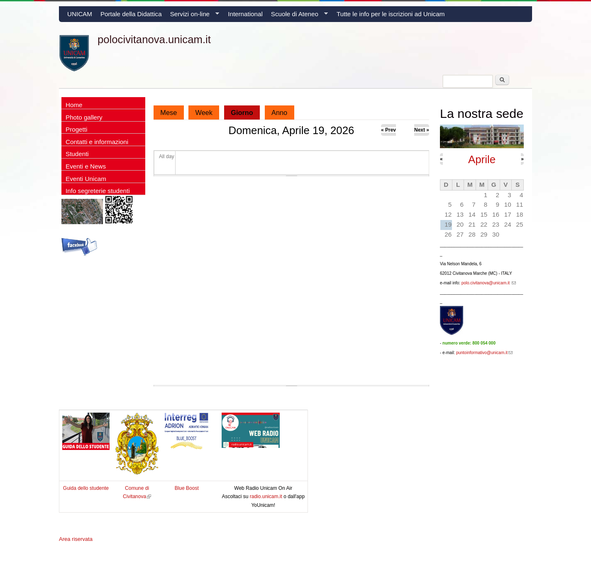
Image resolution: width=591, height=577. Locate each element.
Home (74, 104)
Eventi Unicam (86, 178)
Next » (421, 130)
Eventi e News (86, 166)
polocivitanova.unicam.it (154, 39)
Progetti (76, 129)
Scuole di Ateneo (297, 16)
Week (204, 112)
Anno (279, 112)
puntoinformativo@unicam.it (484, 352)
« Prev (388, 130)
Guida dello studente (86, 488)
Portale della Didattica (131, 13)
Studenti (77, 153)
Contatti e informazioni (97, 141)
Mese (168, 112)
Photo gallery (84, 117)
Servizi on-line (192, 16)
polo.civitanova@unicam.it (489, 283)
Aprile (482, 159)
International (245, 13)
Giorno (245, 110)
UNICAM (79, 13)
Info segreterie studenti (98, 190)
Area (76, 539)
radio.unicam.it (266, 496)
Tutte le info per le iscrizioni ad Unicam (390, 13)
